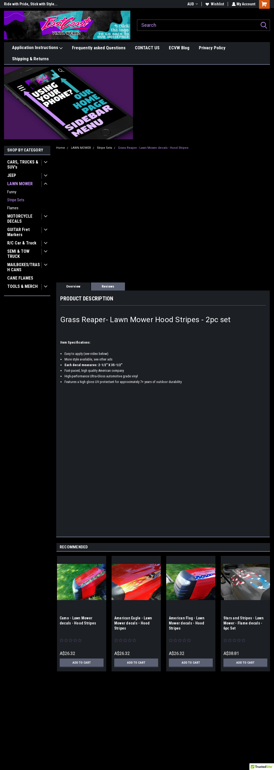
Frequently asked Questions (98, 47)
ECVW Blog (179, 47)
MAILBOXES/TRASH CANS (23, 267)
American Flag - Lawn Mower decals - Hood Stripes (186, 623)
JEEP (11, 175)
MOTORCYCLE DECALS (19, 219)
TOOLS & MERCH (22, 286)
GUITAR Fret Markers (18, 232)
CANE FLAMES (20, 278)
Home (60, 148)
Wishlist (214, 4)
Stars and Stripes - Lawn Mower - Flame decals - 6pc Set (243, 623)
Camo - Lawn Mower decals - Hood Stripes (78, 620)
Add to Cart (81, 662)
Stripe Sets (15, 200)
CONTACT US (147, 47)
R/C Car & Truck (21, 242)
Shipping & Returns (30, 58)
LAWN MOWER (20, 183)
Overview (73, 286)
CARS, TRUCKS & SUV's (22, 164)
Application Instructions (37, 48)
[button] (68, 103)
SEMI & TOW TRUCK (18, 254)
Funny (11, 191)
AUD (192, 4)
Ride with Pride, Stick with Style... (31, 4)
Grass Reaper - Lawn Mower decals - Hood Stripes (153, 148)
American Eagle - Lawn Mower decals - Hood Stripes (133, 623)
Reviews (108, 286)
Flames (12, 208)
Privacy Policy (212, 47)
